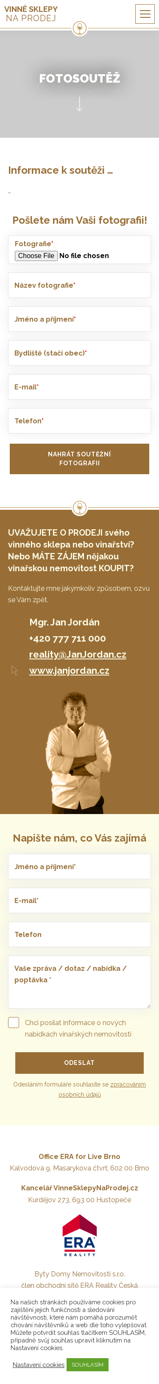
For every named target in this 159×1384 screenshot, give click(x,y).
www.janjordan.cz (69, 670)
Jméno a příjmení (45, 319)
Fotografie (34, 244)
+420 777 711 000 (67, 638)
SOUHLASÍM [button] (87, 1365)
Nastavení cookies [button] (38, 1364)
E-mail (26, 387)
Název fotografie (44, 285)
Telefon (29, 421)
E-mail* (26, 901)
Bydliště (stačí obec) (50, 353)
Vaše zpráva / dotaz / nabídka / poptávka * (70, 974)
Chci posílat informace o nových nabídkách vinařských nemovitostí (69, 1027)
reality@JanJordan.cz (77, 654)
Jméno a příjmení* (45, 867)
